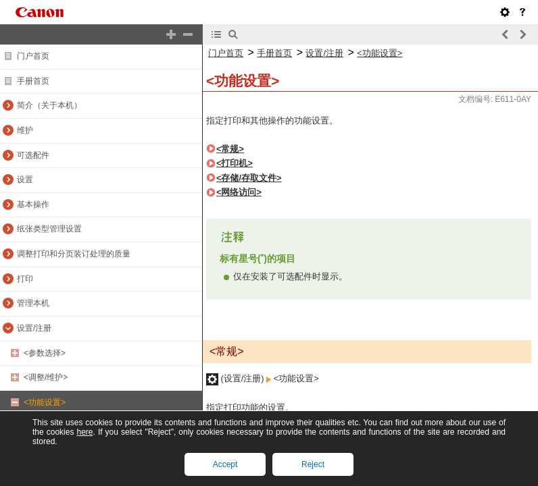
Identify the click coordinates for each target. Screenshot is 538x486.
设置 (25, 179)
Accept (225, 464)
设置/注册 (34, 328)
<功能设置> (45, 402)
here (84, 432)
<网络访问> (239, 192)
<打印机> (234, 163)
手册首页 (33, 81)
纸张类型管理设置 (49, 229)
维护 (25, 130)
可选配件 (33, 155)
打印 (25, 279)
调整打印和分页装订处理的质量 (73, 254)
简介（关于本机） (49, 105)
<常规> (230, 149)
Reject (312, 464)
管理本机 (33, 303)
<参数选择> (45, 353)
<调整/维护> (46, 377)
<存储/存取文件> (249, 178)
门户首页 (33, 56)
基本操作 (33, 204)
